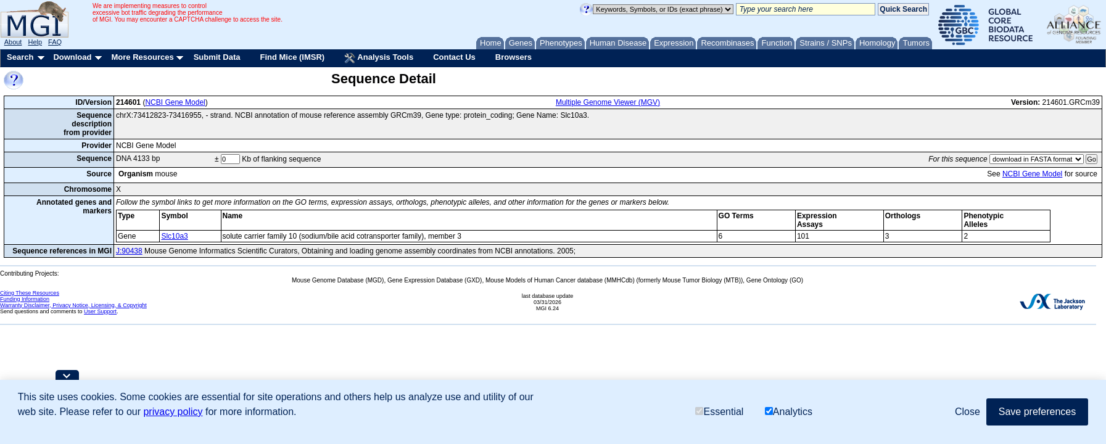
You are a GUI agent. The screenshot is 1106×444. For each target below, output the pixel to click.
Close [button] (967, 411)
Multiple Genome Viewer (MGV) (608, 102)
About (13, 42)
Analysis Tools (378, 58)
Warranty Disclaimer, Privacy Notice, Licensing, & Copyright (73, 305)
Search (20, 57)
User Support (100, 311)
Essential (719, 411)
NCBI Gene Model (175, 102)
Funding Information (24, 299)
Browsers (513, 57)
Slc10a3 (174, 236)
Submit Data (217, 57)
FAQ (55, 42)
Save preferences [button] (1037, 411)
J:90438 (129, 251)
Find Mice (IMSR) (292, 57)
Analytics (788, 411)
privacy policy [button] (172, 411)
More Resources (142, 57)
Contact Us (454, 57)
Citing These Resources (29, 293)
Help (35, 42)
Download (72, 57)
